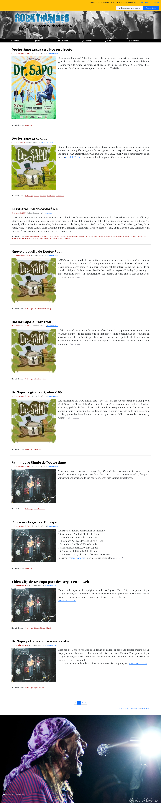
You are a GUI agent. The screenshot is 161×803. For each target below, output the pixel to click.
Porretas (79, 236)
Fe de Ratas (107, 236)
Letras (109, 41)
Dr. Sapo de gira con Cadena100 (37, 392)
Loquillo (139, 236)
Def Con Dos (86, 236)
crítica (44, 379)
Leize (134, 236)
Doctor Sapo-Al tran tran (31, 322)
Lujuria (145, 236)
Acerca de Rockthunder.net (129, 708)
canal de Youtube (74, 157)
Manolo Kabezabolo (18, 238)
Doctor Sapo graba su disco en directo (42, 49)
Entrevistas (88, 41)
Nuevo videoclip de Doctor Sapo (37, 251)
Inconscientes (71, 236)
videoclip (48, 309)
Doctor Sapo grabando (29, 138)
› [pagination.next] (85, 702)
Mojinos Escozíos (30, 238)
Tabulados (135, 41)
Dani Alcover (51, 196)
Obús (41, 238)
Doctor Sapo (29, 125)
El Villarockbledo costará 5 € (35, 209)
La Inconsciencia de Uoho (58, 236)
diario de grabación (40, 196)
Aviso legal (145, 708)
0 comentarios (52, 53)
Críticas (40, 41)
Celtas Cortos (95, 236)
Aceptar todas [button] (151, 8)
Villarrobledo (44, 236)
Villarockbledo (35, 236)
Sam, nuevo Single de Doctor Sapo (39, 462)
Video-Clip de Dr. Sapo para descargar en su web (50, 581)
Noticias (17, 41)
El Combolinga (116, 236)
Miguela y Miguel (45, 628)
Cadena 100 (37, 449)
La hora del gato (65, 238)
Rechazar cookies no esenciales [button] (129, 8)
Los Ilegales (125, 236)
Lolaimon (56, 238)
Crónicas (64, 41)
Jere (101, 236)
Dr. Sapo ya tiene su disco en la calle (40, 641)
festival (27, 236)
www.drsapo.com (77, 557)
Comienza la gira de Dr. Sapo (34, 522)
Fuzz (130, 236)
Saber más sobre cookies (149, 2)
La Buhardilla (60, 196)
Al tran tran (41, 309)
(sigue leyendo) (77, 277)
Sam (35, 309)
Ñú (38, 238)
